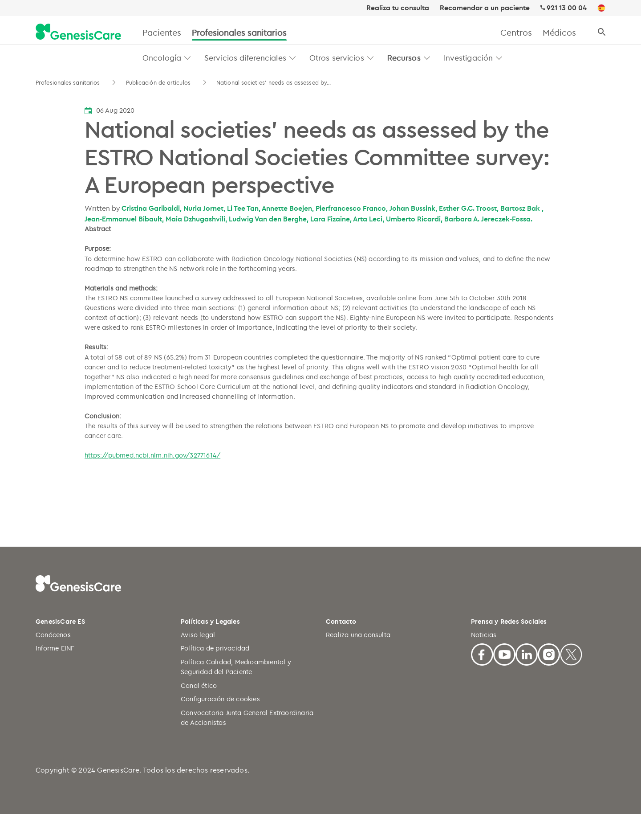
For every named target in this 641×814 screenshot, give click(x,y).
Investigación (468, 57)
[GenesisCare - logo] (78, 32)
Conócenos (53, 634)
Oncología (161, 57)
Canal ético (199, 685)
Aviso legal (198, 634)
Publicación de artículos (159, 82)
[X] (571, 653)
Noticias (484, 634)
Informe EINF (55, 648)
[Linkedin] (526, 653)
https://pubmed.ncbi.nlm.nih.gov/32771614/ (152, 455)
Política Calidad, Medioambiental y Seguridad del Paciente (236, 667)
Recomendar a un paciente (485, 8)
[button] (187, 57)
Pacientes (161, 32)
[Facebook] (482, 653)
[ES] (601, 8)
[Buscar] (601, 32)
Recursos (404, 57)
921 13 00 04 (567, 8)
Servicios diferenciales (245, 57)
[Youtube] (504, 653)
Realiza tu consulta (397, 8)
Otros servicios (336, 57)
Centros (515, 32)
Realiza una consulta (358, 634)
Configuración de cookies (220, 699)
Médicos (559, 32)
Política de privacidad (215, 648)
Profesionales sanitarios (239, 32)
